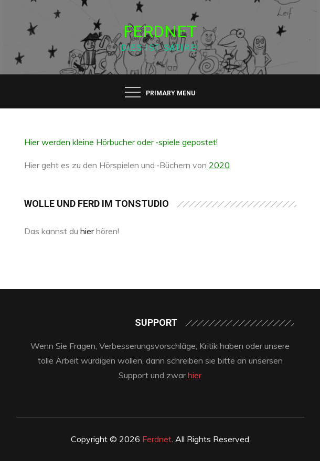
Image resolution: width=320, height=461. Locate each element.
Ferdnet (160, 31)
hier (87, 231)
